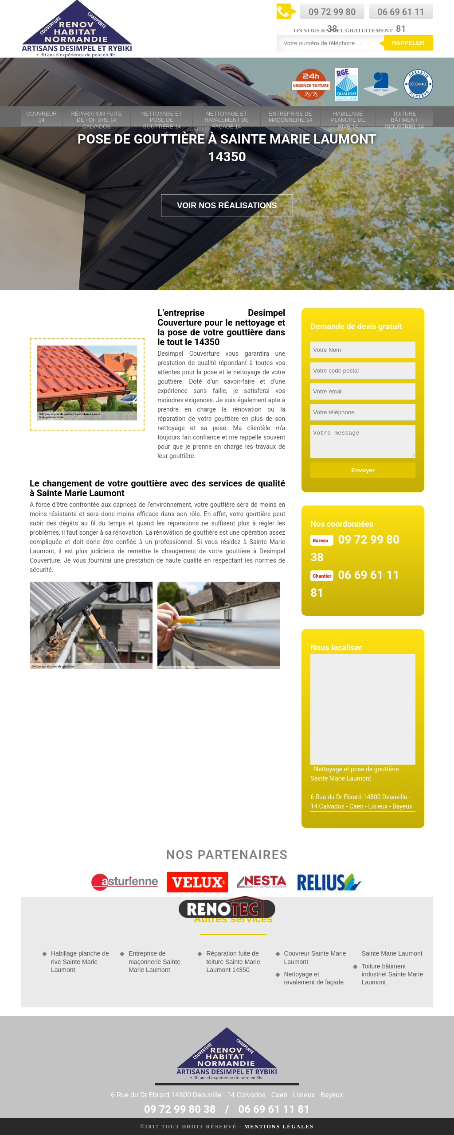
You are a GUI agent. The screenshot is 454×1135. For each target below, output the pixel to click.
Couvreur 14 (41, 117)
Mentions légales (279, 1126)
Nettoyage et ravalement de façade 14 (226, 117)
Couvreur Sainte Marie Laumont (315, 957)
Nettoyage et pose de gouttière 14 (161, 117)
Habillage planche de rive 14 (348, 117)
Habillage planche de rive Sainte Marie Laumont (80, 961)
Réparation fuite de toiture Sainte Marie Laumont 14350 (233, 961)
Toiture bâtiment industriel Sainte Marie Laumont (392, 974)
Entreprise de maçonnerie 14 (290, 117)
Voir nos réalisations (227, 205)
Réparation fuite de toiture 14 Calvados (96, 117)
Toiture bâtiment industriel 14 (404, 117)
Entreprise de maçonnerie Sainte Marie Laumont (154, 961)
